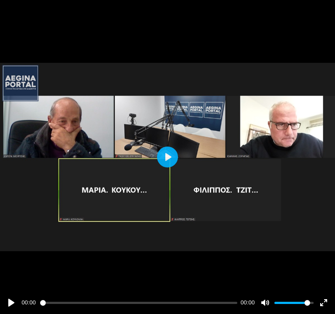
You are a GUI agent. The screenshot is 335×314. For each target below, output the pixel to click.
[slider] (138, 303)
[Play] (11, 303)
